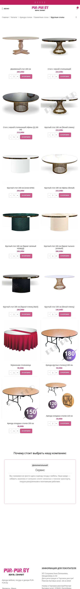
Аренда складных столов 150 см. (20, 423)
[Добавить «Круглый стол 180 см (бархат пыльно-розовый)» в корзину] (65, 256)
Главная (5, 17)
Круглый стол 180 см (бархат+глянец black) (20, 307)
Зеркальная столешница (21, 365)
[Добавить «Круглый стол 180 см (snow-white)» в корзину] (26, 195)
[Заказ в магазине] (76, 17)
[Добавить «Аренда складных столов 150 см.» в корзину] (26, 431)
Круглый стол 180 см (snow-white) (20, 188)
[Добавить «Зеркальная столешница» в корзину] (26, 372)
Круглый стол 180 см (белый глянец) (59, 127)
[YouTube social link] (40, 2)
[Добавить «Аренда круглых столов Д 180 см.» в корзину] (65, 372)
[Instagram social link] (38, 2)
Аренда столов (26, 17)
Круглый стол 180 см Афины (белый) (59, 188)
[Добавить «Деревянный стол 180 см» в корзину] (26, 76)
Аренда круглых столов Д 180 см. (59, 365)
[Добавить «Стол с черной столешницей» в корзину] (65, 76)
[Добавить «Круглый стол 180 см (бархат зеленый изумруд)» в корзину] (26, 256)
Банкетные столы (41, 17)
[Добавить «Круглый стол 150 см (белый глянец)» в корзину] (65, 314)
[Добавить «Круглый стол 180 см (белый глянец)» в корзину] (65, 135)
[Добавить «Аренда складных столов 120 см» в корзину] (65, 423)
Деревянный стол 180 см (20, 69)
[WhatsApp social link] (42, 2)
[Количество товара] (14, 76)
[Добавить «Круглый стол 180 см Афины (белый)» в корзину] (65, 195)
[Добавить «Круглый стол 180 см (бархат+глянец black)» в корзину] (26, 314)
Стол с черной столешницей (59, 69)
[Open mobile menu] (5, 8)
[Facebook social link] (35, 2)
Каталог (14, 17)
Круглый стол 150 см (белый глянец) (59, 307)
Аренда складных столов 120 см (59, 416)
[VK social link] (44, 2)
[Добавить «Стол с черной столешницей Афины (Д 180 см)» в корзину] (26, 137)
